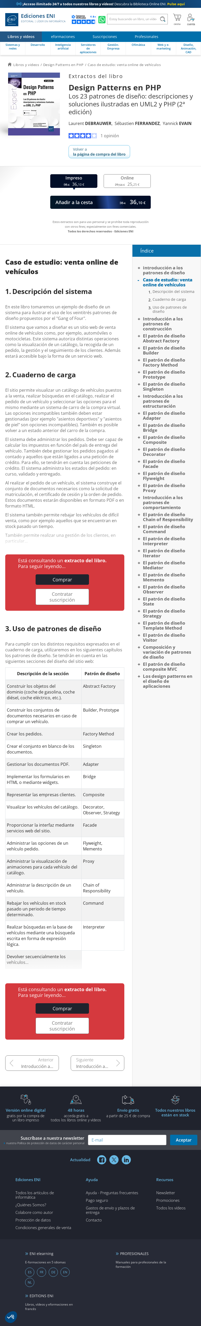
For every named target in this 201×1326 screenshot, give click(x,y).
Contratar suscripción (62, 597)
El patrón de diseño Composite (164, 440)
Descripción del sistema (173, 292)
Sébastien (137, 123)
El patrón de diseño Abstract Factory (164, 338)
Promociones (168, 1200)
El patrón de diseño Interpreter (164, 541)
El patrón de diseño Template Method (164, 625)
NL (30, 1282)
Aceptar (184, 1140)
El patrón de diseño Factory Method (164, 362)
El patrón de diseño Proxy (164, 488)
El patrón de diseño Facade (164, 464)
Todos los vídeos (171, 1207)
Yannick (177, 123)
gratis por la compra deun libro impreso (26, 1114)
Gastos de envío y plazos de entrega (110, 1210)
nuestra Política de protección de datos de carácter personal (45, 1143)
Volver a (99, 152)
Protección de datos (33, 1220)
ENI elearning (41, 1253)
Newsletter (165, 1192)
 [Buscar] (162, 20)
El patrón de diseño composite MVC (164, 667)
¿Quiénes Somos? (30, 1204)
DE (53, 1272)
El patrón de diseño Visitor (164, 637)
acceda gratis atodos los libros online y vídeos (76, 1114)
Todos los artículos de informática (34, 1195)
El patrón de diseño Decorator (164, 452)
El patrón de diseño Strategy (164, 613)
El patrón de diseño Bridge (164, 428)
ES (30, 1272)
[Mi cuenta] (191, 20)
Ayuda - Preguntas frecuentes (112, 1192)
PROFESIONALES (134, 1253)
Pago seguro (97, 1200)
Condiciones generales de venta (43, 1227)
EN (65, 1272)
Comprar (62, 579)
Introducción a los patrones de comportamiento (163, 502)
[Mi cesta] (177, 20)
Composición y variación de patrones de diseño (167, 652)
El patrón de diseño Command (164, 529)
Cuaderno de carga (169, 299)
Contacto (94, 1220)
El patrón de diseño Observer (164, 589)
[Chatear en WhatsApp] (101, 19)
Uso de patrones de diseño (170, 309)
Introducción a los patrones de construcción (100, 1066)
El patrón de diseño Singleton (164, 386)
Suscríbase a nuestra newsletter (44, 1140)
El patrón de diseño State (164, 601)
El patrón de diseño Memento (164, 577)
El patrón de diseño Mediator (164, 565)
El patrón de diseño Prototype (164, 374)
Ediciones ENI (35, 19)
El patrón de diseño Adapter (164, 416)
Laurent (90, 123)
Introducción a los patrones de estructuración (163, 401)
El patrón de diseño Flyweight (164, 476)
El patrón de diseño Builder (164, 350)
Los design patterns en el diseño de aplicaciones (167, 681)
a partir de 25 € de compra (128, 1112)
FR (41, 1272)
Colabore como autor (34, 1212)
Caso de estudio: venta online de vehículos (167, 282)
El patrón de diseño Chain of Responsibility (168, 517)
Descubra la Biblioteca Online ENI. (100, 4)
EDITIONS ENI (41, 1295)
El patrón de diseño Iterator (164, 553)
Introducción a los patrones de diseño (40, 1066)
